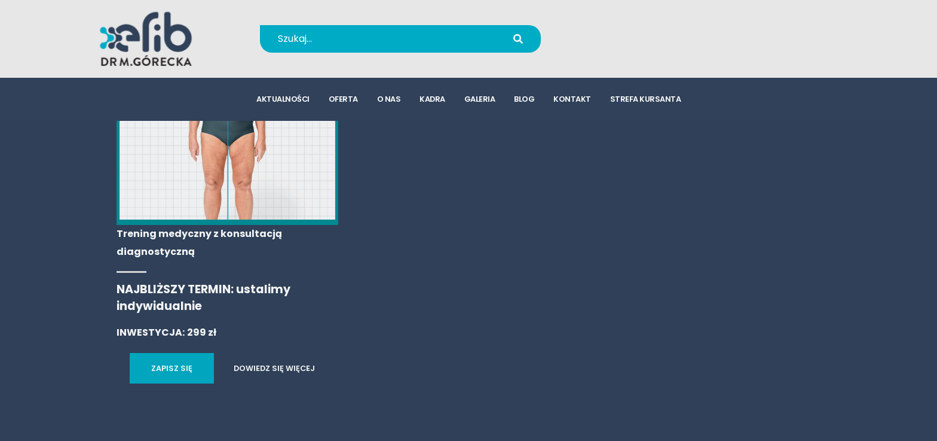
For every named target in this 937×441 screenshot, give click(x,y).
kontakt (572, 99)
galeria (479, 99)
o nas (389, 99)
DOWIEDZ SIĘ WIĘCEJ (274, 368)
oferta (343, 99)
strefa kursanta (645, 99)
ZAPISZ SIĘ (171, 368)
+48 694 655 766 (631, 31)
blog (524, 99)
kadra (432, 99)
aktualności (283, 99)
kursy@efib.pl (623, 46)
